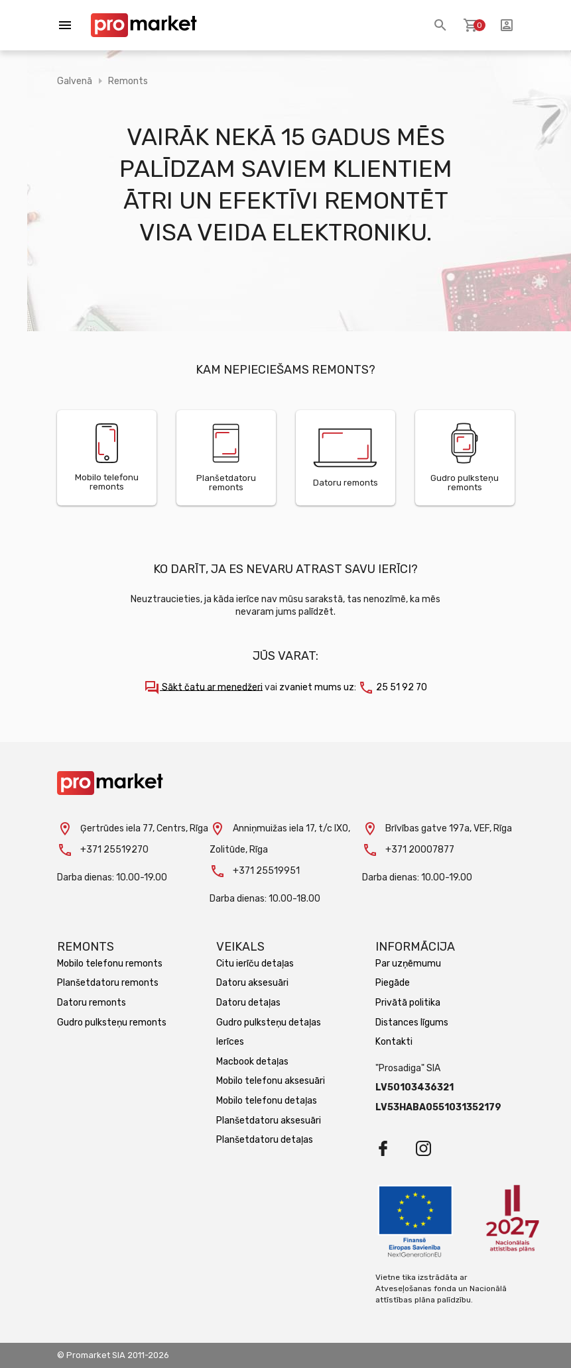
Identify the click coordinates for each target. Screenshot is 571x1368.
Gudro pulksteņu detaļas (268, 1022)
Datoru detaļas (248, 1002)
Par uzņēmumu (408, 963)
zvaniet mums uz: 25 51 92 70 (353, 688)
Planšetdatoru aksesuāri (268, 1120)
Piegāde (392, 982)
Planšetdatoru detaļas (264, 1139)
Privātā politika (407, 1002)
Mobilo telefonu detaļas (266, 1100)
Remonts (128, 81)
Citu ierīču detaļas (255, 963)
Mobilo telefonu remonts (109, 963)
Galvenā (74, 81)
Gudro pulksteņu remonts (111, 1022)
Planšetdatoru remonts (108, 982)
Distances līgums (411, 1022)
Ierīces (230, 1041)
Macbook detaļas (252, 1061)
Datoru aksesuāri (252, 982)
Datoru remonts (91, 1002)
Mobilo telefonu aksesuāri (270, 1080)
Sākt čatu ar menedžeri (203, 688)
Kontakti (393, 1041)
